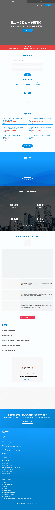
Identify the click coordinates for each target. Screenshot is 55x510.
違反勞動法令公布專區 (8, 495)
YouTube (6, 453)
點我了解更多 (27, 379)
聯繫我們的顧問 (28, 422)
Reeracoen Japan (6, 473)
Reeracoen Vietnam (7, 471)
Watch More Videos (27, 318)
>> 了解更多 (43, 48)
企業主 (41, 1)
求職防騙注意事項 (7, 491)
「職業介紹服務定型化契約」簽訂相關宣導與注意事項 (16, 499)
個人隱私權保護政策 (7, 484)
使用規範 (4, 487)
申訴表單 (4, 457)
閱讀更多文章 (27, 179)
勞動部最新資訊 (6, 497)
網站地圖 (4, 489)
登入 (41, 5)
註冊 (48, 5)
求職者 (13, 1)
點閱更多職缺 (27, 146)
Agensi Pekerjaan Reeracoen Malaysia (11, 467)
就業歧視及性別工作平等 (8, 493)
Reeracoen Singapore (7, 465)
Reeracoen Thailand (7, 463)
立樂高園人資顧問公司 (7, 469)
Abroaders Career (6, 479)
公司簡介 (4, 482)
